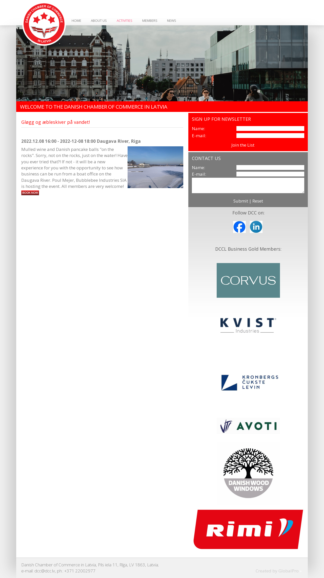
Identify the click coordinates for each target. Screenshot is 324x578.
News (171, 20)
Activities (124, 20)
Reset (257, 201)
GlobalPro (288, 571)
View (260, 145)
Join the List (242, 145)
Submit (240, 201)
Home (76, 20)
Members (149, 20)
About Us (99, 20)
